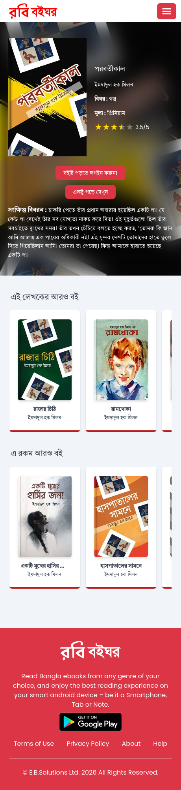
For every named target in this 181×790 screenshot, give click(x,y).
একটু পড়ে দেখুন (90, 192)
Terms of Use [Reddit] (34, 743)
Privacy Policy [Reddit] (87, 743)
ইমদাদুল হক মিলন (113, 84)
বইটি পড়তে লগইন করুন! (90, 173)
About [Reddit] (131, 743)
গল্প (105, 99)
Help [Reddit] (160, 743)
